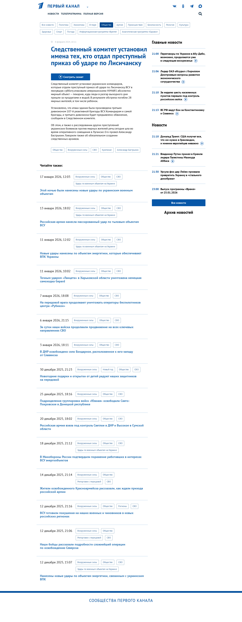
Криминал (107, 149)
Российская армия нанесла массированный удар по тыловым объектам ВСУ (89, 223)
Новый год (108, 369)
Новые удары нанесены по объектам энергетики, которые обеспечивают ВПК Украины (90, 255)
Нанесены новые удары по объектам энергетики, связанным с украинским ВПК (92, 577)
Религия (170, 24)
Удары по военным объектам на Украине (95, 183)
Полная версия (93, 13)
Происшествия (135, 24)
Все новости (48, 24)
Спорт (59, 31)
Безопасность (154, 24)
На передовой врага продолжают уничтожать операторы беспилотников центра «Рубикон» (90, 304)
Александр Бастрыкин (128, 149)
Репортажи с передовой (89, 481)
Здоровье (46, 31)
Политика (63, 24)
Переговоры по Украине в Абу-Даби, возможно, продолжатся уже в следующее (182, 57)
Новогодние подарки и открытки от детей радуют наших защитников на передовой (88, 378)
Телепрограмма (71, 13)
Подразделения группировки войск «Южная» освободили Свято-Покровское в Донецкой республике (85, 402)
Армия (120, 24)
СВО (95, 149)
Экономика (78, 24)
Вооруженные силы (78, 149)
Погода (70, 31)
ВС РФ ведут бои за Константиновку (182, 111)
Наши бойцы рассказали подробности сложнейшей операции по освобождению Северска (82, 546)
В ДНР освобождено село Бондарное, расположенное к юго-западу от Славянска (86, 353)
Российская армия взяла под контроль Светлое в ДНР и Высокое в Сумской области (92, 427)
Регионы (122, 506)
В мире (92, 24)
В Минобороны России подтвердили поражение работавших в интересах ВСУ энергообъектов (90, 458)
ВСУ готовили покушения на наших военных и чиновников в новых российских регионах (86, 514)
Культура (183, 24)
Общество (106, 24)
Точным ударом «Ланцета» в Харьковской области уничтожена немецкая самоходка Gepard (90, 279)
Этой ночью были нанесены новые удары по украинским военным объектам (86, 192)
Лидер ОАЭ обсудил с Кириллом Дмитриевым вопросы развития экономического (180, 76)
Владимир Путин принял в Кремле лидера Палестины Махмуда (181, 157)
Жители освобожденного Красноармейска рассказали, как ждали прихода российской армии (91, 490)
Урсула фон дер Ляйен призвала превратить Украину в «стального (180, 175)
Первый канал (64, 6)
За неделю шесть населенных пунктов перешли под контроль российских (179, 96)
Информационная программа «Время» (98, 31)
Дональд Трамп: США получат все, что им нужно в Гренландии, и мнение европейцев (182, 140)
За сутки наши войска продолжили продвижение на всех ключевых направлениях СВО (86, 328)
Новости (53, 13)
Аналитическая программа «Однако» (140, 31)
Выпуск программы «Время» (177, 190)
